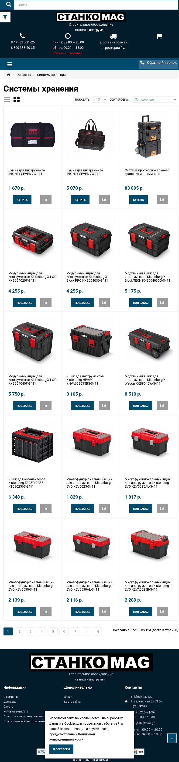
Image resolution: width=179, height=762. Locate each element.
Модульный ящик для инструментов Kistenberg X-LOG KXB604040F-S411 (32, 378)
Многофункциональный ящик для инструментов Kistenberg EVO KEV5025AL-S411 (148, 480)
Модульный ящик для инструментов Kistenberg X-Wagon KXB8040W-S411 (145, 378)
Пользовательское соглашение (24, 718)
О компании (11, 693)
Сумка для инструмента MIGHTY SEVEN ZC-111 (26, 171)
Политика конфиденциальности (24, 713)
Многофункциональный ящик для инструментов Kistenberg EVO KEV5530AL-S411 (89, 583)
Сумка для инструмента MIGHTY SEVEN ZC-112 (84, 171)
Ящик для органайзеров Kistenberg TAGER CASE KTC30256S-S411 (26, 480)
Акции (68, 693)
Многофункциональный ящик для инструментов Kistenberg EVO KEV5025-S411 (89, 480)
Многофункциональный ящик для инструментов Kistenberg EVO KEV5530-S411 (31, 583)
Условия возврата (15, 708)
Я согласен (61, 749)
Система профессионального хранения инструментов (147, 171)
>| (97, 628)
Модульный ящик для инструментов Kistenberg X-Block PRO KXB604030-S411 (87, 275)
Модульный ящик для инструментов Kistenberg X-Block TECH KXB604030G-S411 (147, 275)
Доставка (9, 698)
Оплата (8, 703)
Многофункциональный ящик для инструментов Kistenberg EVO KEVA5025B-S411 (148, 583)
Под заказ (24, 302)
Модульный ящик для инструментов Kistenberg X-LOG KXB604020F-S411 (32, 275)
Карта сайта (72, 698)
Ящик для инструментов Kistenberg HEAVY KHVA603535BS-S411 (85, 378)
